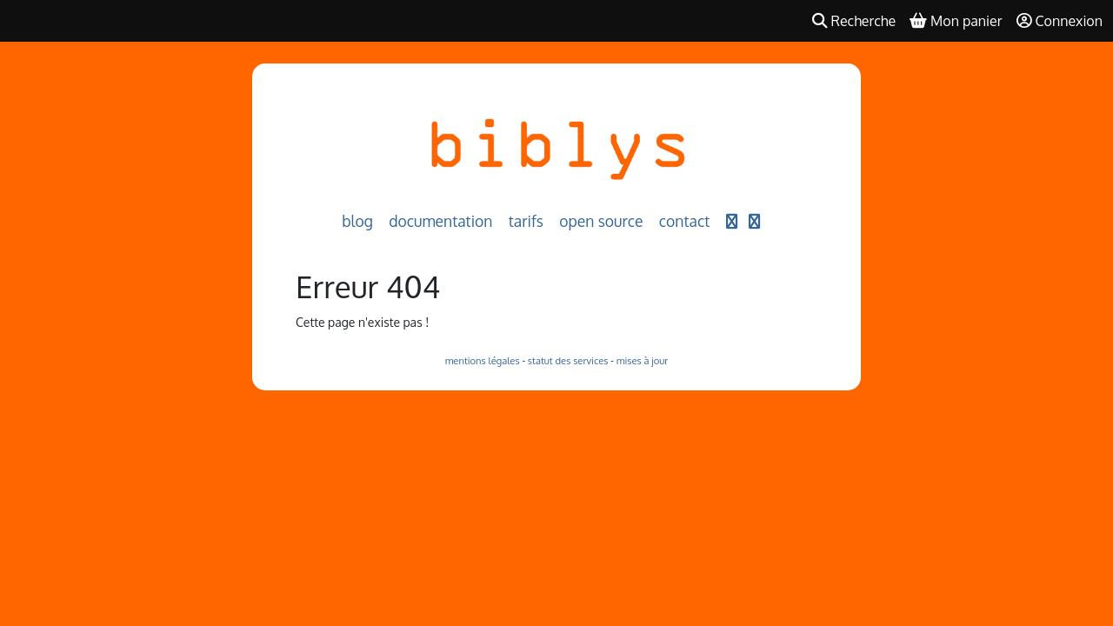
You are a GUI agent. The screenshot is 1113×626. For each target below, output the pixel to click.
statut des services (568, 360)
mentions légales (482, 360)
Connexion (1059, 21)
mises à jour (642, 360)
